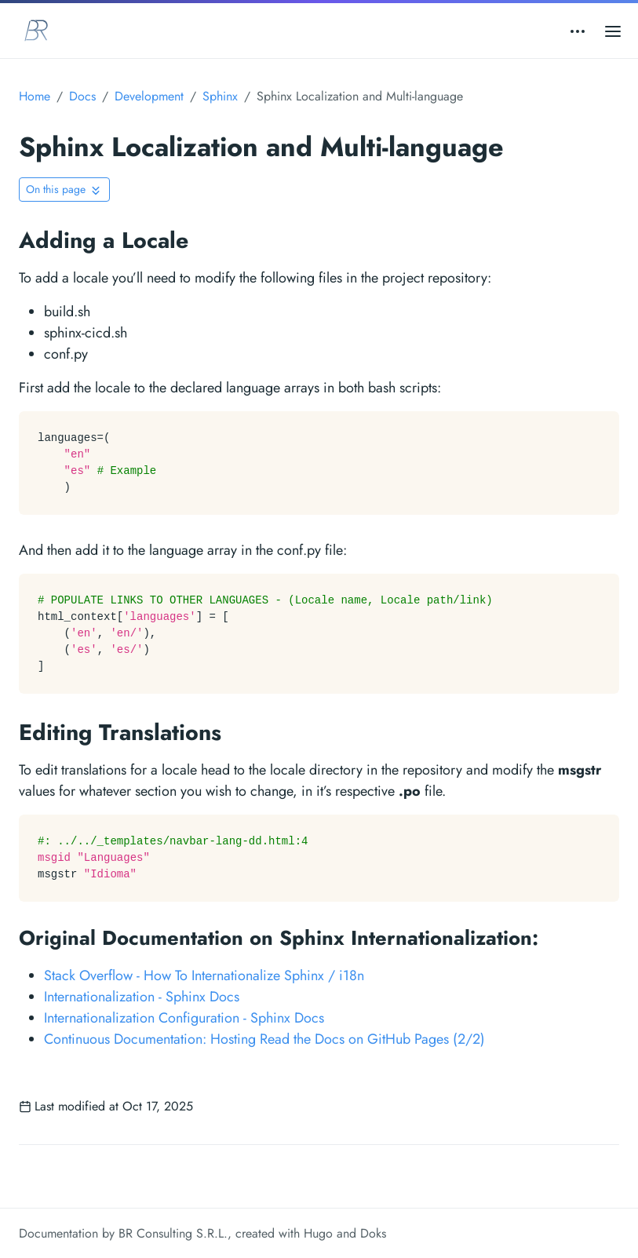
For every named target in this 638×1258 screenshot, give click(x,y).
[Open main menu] (612, 30)
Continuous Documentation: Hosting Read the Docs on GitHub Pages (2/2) (264, 1039)
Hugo (318, 1233)
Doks (373, 1233)
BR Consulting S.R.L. (173, 1233)
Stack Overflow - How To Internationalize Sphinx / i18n (204, 975)
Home (34, 96)
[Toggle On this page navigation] (64, 189)
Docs (82, 96)
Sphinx (220, 96)
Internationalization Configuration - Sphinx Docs (184, 1018)
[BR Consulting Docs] (36, 30)
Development (149, 96)
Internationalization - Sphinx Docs (141, 996)
